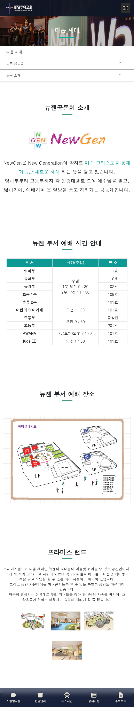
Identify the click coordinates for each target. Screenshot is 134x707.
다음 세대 (13, 52)
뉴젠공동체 (15, 63)
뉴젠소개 (13, 75)
